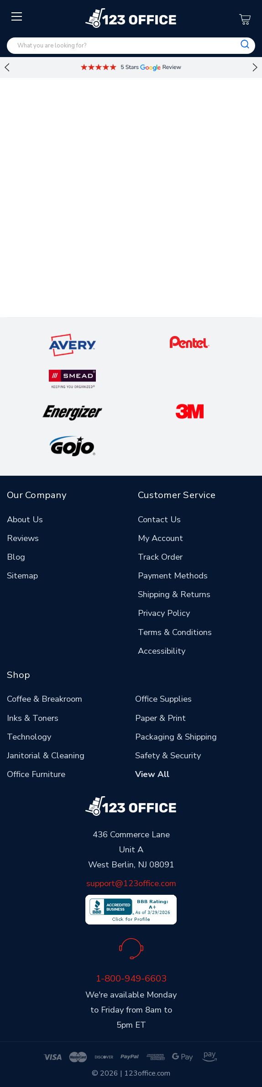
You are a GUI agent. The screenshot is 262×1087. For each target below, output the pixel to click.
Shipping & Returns (174, 594)
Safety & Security (168, 755)
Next (255, 67)
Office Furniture (36, 774)
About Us (25, 519)
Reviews (23, 538)
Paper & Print (160, 718)
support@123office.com (131, 883)
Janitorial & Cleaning (45, 755)
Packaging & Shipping (176, 736)
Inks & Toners (32, 718)
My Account (160, 538)
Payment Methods (173, 575)
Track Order (160, 556)
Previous (6, 67)
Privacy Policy (164, 613)
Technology (29, 736)
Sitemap (22, 575)
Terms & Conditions (175, 632)
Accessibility (161, 650)
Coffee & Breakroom (44, 698)
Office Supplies (163, 698)
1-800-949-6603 (131, 978)
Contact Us (159, 519)
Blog (16, 556)
